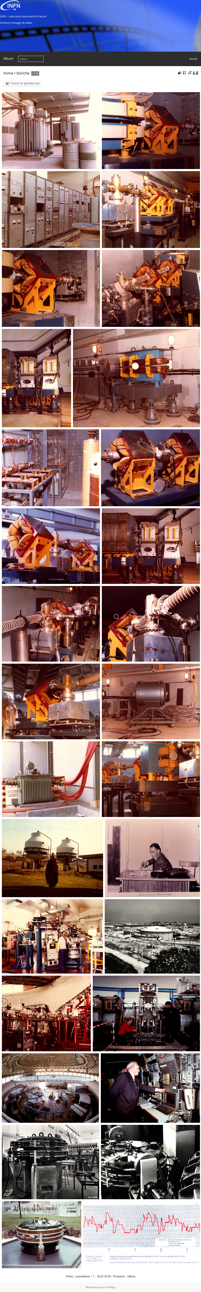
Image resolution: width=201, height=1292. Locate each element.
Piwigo (111, 1287)
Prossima (119, 1276)
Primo (69, 1276)
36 (98, 1276)
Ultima (131, 1276)
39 (109, 1276)
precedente (83, 1276)
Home (8, 73)
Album (8, 58)
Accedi (193, 59)
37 (102, 1276)
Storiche (22, 73)
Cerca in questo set (25, 83)
